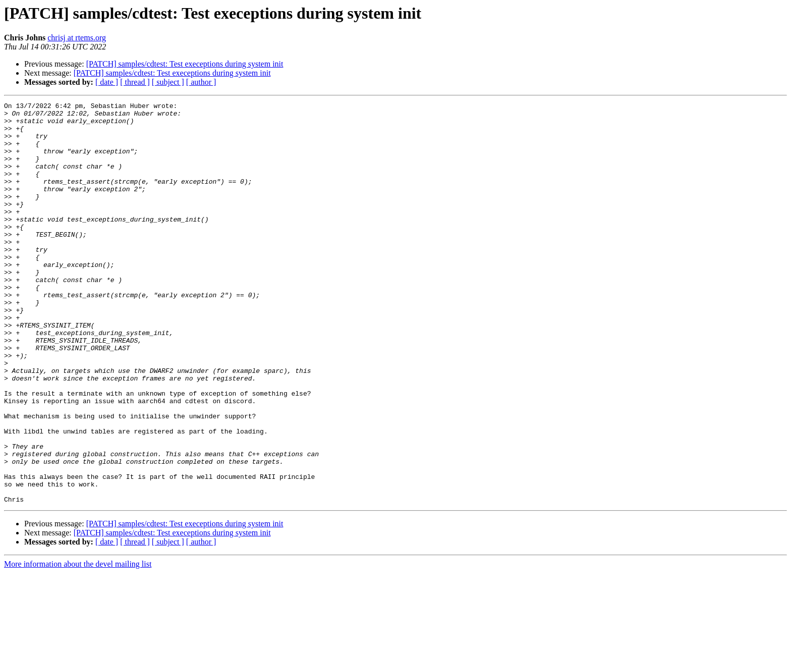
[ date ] (106, 82)
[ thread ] (135, 82)
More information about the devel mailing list (77, 644)
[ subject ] (168, 82)
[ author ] (201, 82)
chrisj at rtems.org (76, 37)
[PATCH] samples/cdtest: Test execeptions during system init (185, 64)
